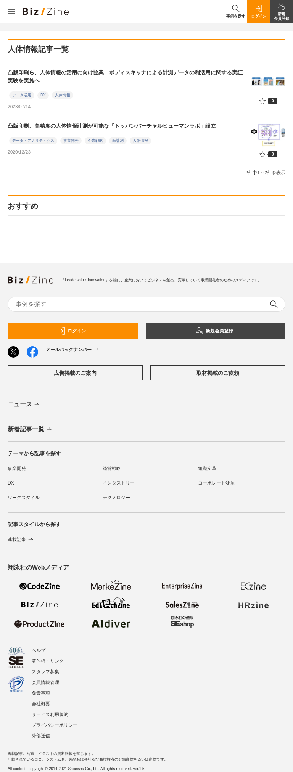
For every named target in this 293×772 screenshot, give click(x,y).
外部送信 (41, 735)
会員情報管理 (45, 682)
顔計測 (118, 140)
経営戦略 (112, 468)
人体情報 (62, 95)
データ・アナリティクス (33, 140)
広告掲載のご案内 (75, 373)
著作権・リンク (48, 661)
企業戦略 (95, 140)
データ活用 (21, 95)
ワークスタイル (24, 497)
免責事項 (41, 693)
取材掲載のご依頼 (217, 373)
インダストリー (119, 483)
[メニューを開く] (11, 11)
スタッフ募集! (46, 671)
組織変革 (207, 468)
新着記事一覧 (30, 429)
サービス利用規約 (50, 714)
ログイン (72, 331)
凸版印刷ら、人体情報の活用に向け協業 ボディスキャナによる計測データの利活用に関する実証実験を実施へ (125, 76)
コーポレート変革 (216, 483)
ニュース (24, 405)
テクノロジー (116, 497)
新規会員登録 (214, 331)
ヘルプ (38, 650)
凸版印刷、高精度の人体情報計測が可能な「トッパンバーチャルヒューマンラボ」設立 (112, 126)
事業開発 (71, 140)
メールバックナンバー (73, 350)
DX (43, 95)
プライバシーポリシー (54, 725)
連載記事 (21, 539)
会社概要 (41, 703)
